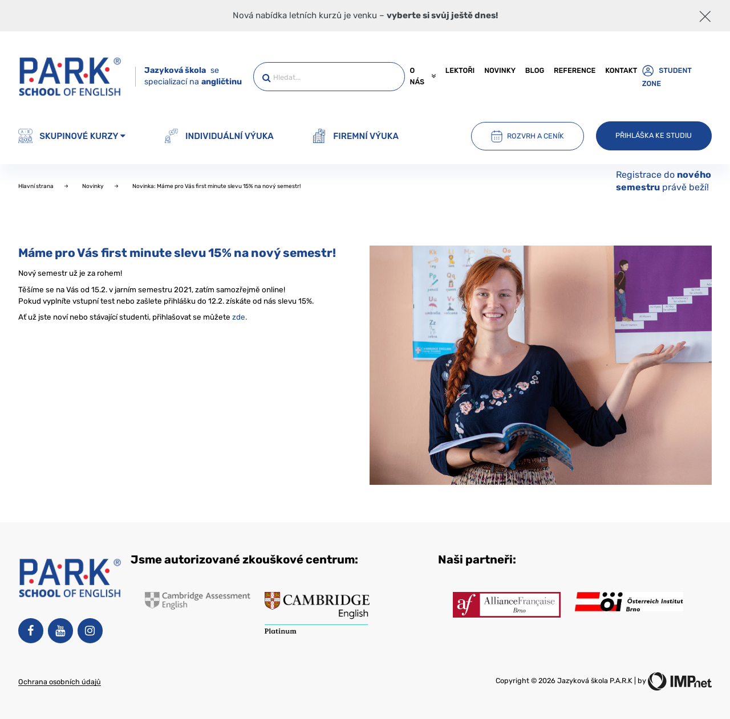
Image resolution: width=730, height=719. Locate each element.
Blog (534, 70)
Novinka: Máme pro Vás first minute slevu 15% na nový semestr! (216, 186)
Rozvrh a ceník (527, 136)
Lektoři (460, 70)
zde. (239, 316)
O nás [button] (422, 76)
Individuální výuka (219, 136)
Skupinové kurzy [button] (71, 136)
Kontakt (621, 70)
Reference (574, 70)
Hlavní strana (36, 186)
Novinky (500, 70)
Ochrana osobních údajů (59, 681)
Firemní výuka (355, 136)
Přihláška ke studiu (653, 135)
